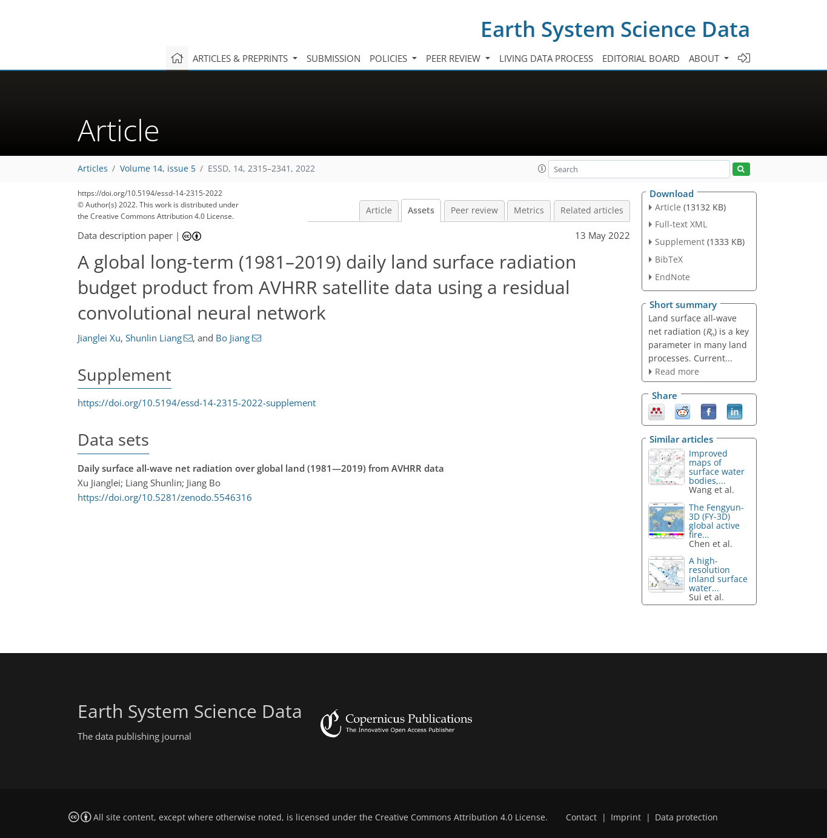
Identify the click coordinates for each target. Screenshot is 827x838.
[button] (542, 168)
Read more (677, 371)
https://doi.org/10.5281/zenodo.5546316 (165, 497)
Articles (93, 168)
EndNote (672, 277)
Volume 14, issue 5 (158, 168)
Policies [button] (390, 58)
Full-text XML (681, 224)
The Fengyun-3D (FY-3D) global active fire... (716, 520)
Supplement (680, 241)
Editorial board (641, 58)
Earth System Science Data (615, 29)
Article (379, 210)
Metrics (529, 210)
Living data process (546, 58)
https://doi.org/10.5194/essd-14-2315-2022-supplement (197, 403)
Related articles (591, 210)
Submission (333, 58)
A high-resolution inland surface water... (718, 574)
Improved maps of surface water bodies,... (717, 466)
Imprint (626, 817)
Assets (421, 210)
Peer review (474, 210)
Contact (581, 817)
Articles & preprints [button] (241, 58)
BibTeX (669, 259)
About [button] (705, 58)
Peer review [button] (454, 58)
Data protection (686, 817)
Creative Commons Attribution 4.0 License (460, 817)
